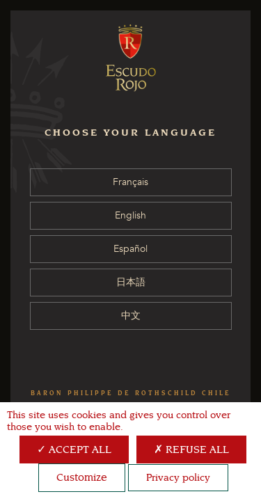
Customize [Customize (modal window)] (81, 477)
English (130, 215)
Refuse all (191, 449)
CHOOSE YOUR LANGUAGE (130, 132)
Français (130, 182)
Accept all (74, 449)
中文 (131, 315)
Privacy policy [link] (178, 478)
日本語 (130, 282)
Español (130, 248)
